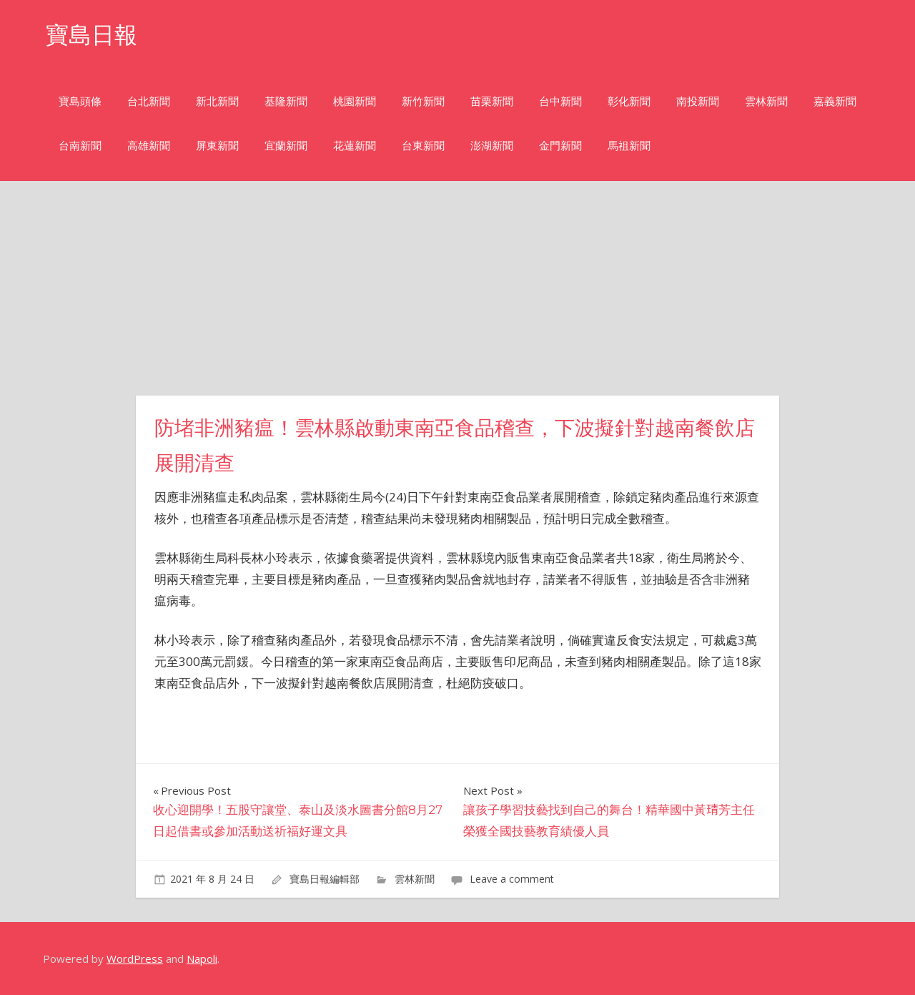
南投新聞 (697, 101)
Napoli (202, 958)
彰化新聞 (629, 101)
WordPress (135, 958)
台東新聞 (423, 145)
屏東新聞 (217, 145)
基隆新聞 (285, 101)
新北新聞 (217, 101)
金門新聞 (560, 145)
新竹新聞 (423, 101)
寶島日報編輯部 (325, 879)
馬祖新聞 (629, 145)
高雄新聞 (148, 145)
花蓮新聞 (354, 145)
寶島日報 (91, 35)
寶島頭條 (80, 101)
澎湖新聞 (491, 145)
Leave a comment (512, 879)
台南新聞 (80, 145)
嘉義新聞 (834, 101)
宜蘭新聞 (285, 145)
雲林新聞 (766, 101)
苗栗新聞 (491, 101)
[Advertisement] (457, 288)
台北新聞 (148, 101)
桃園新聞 (354, 101)
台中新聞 (560, 101)
